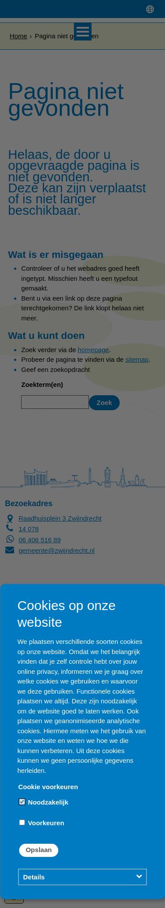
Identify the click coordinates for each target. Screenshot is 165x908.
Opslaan (38, 849)
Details (33, 877)
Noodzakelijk (43, 802)
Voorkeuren (41, 823)
